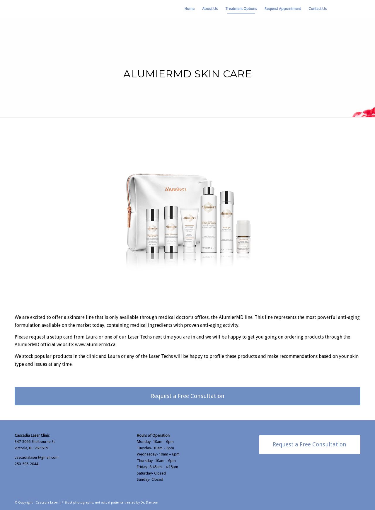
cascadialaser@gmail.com (37, 457)
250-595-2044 (26, 464)
